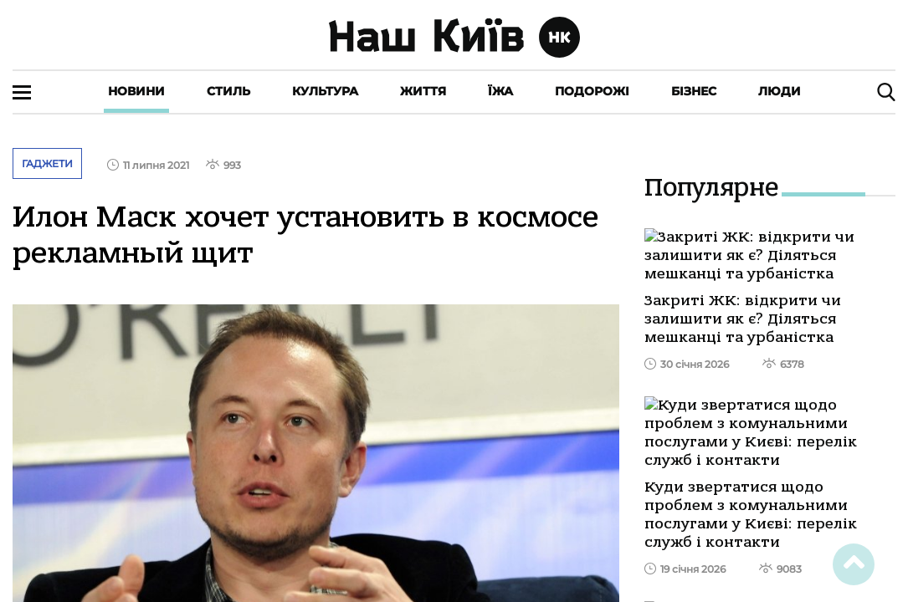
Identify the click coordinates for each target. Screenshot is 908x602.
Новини (136, 91)
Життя (423, 91)
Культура (325, 91)
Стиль (228, 91)
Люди (779, 91)
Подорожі (592, 91)
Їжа (500, 91)
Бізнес (693, 91)
